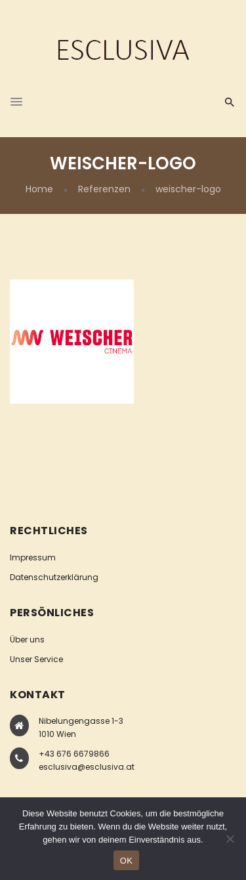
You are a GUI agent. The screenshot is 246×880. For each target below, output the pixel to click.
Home (39, 189)
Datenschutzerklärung (54, 577)
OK (126, 861)
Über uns (27, 639)
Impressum (33, 557)
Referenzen (104, 189)
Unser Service (36, 659)
